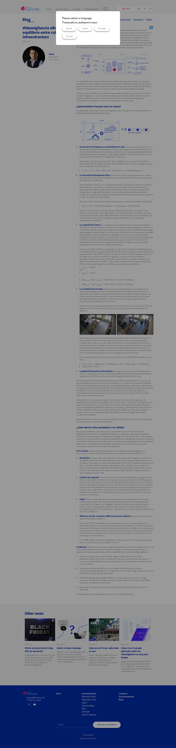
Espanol (69, 28)
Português (102, 28)
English (85, 28)
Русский (69, 36)
